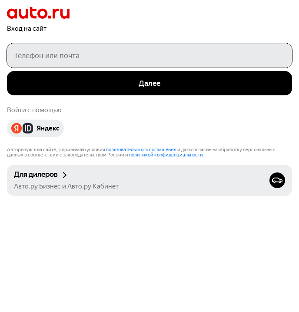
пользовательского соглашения (141, 150)
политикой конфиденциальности (166, 155)
